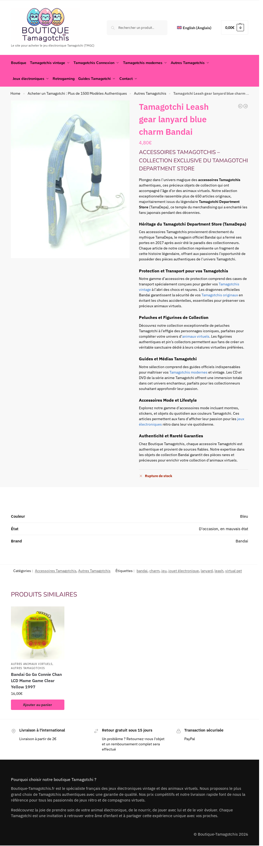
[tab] (129, 496)
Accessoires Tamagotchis (55, 570)
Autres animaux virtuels (31, 663)
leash (219, 570)
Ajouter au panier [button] (37, 704)
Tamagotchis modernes (188, 371)
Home (15, 93)
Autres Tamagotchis (150, 93)
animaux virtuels (195, 336)
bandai (142, 570)
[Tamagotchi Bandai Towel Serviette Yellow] (245, 105)
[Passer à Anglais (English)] (194, 28)
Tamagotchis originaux (219, 294)
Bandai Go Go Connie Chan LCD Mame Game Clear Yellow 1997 (36, 680)
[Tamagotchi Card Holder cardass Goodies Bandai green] (240, 105)
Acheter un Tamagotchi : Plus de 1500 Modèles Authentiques (77, 93)
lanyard (207, 570)
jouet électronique (183, 570)
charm (154, 570)
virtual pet (233, 570)
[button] (234, 27)
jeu (164, 570)
